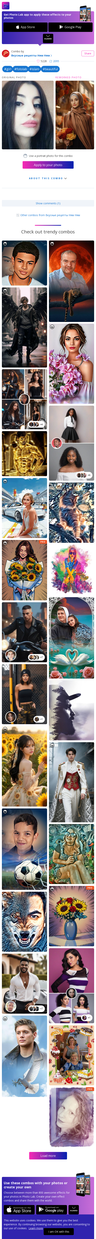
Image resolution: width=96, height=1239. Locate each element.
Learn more (36, 1228)
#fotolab (20, 69)
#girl (7, 69)
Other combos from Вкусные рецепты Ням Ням (48, 215)
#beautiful (50, 69)
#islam (34, 69)
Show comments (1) (48, 203)
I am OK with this (58, 1231)
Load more (48, 1156)
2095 (54, 61)
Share (87, 53)
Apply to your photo (48, 165)
